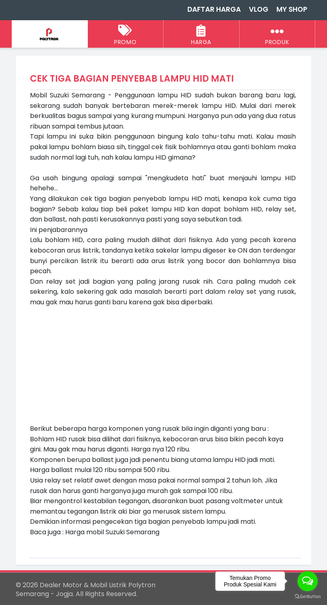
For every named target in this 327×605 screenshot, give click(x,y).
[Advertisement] (163, 363)
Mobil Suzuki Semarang (67, 95)
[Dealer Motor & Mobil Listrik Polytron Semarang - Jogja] (49, 34)
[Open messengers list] (307, 581)
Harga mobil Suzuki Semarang (112, 532)
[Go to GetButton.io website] (308, 596)
